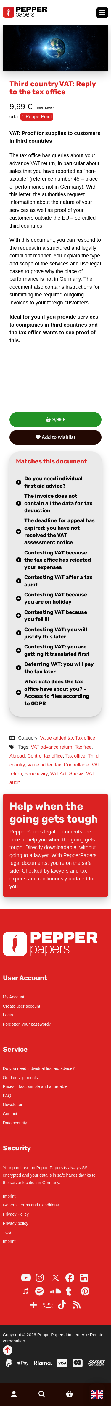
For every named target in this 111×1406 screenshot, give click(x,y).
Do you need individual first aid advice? (53, 482)
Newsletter (12, 1104)
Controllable (76, 764)
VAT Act (58, 773)
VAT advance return (51, 747)
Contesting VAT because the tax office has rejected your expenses (57, 560)
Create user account (21, 1006)
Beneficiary (36, 773)
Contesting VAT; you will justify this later (55, 633)
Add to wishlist (55, 437)
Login (8, 1015)
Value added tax (44, 764)
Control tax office (45, 755)
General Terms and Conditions (31, 1205)
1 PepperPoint (37, 116)
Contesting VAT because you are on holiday (55, 598)
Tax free (83, 747)
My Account (13, 997)
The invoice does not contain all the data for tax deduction (58, 503)
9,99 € (58, 419)
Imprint (9, 1196)
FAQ (7, 1095)
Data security (15, 1122)
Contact (10, 1113)
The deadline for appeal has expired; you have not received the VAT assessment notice (59, 531)
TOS (7, 1232)
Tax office (75, 755)
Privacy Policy (16, 1214)
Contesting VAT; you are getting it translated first (56, 650)
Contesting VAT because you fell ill (55, 615)
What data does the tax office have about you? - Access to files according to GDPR (56, 692)
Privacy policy (15, 1223)
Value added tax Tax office (67, 737)
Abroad (17, 755)
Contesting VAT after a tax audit (58, 581)
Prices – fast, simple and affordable (35, 1086)
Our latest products (20, 1077)
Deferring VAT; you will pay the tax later (59, 667)
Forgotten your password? (27, 1024)
